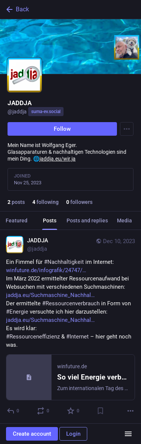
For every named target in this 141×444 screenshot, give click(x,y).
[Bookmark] (100, 410)
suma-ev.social (46, 111)
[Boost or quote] (43, 410)
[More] (130, 410)
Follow (62, 129)
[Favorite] (73, 410)
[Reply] (13, 410)
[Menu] (126, 129)
